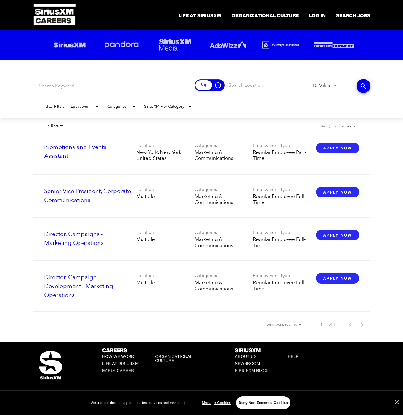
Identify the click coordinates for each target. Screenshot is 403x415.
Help (293, 356)
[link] (201, 152)
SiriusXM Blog (251, 370)
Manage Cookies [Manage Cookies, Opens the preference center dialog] (216, 408)
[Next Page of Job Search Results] (362, 324)
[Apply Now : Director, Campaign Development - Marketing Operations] (337, 278)
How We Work (118, 356)
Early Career (118, 370)
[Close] (396, 408)
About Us (245, 356)
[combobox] (108, 86)
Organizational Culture (265, 15)
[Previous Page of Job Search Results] (350, 324)
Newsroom (247, 363)
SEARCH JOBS (353, 15)
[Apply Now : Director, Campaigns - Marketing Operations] (337, 235)
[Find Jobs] (363, 86)
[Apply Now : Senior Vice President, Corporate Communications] (337, 192)
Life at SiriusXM (120, 363)
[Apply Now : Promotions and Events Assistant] (337, 148)
